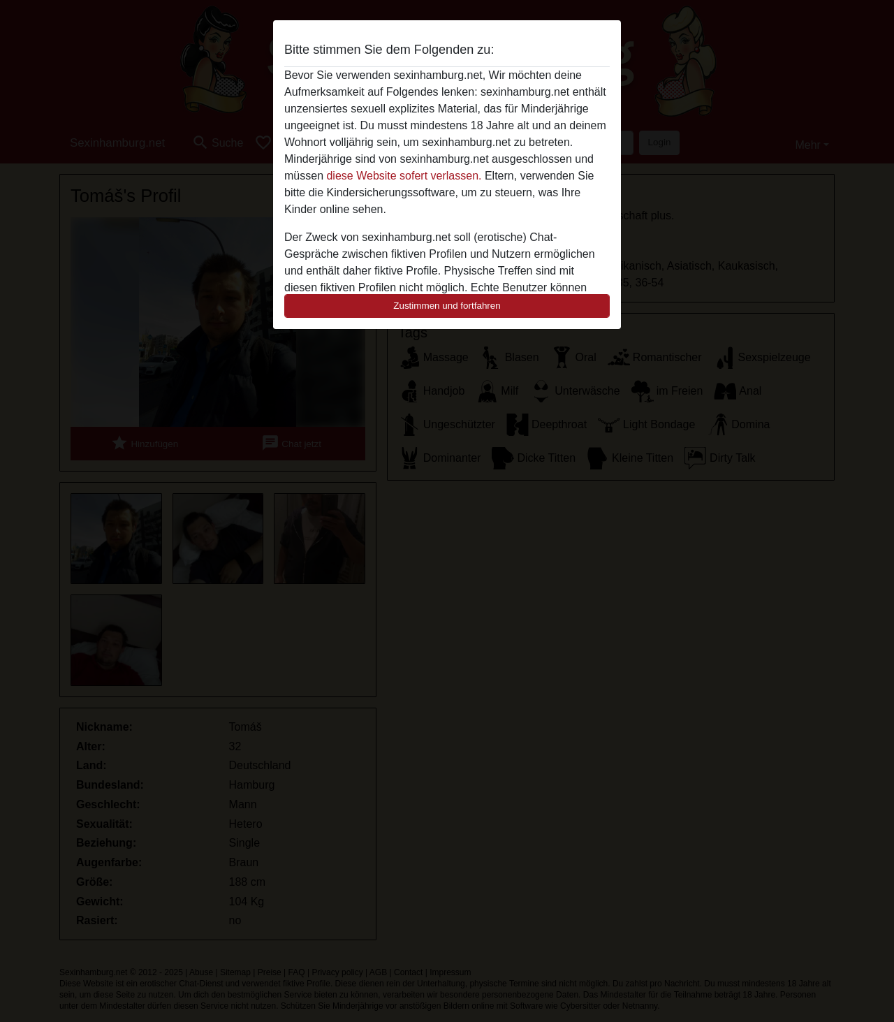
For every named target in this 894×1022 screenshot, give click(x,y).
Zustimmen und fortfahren (447, 305)
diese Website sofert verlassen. (403, 176)
